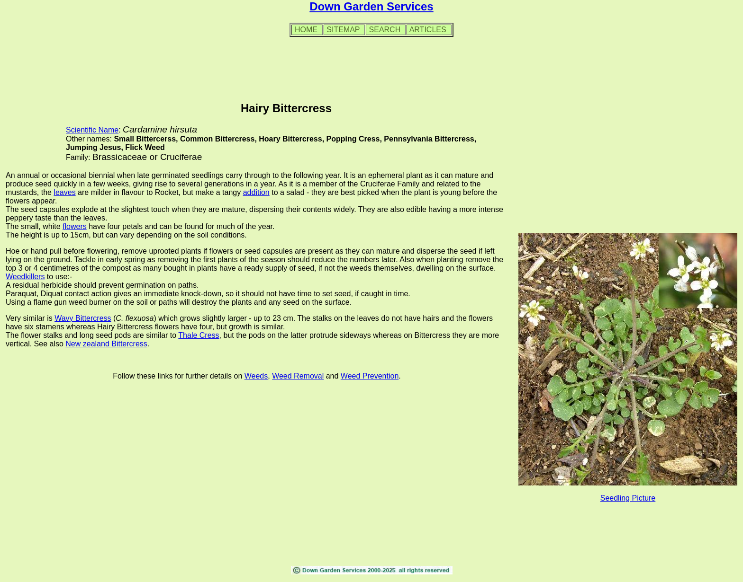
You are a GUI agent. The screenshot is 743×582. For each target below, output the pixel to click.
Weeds (256, 376)
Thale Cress (198, 335)
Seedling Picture (628, 498)
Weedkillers (25, 277)
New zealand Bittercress (106, 344)
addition (256, 192)
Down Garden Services (371, 6)
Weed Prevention (370, 376)
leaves (64, 192)
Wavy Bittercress (82, 318)
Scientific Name (92, 130)
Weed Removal (298, 376)
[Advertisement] (371, 65)
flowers (75, 226)
